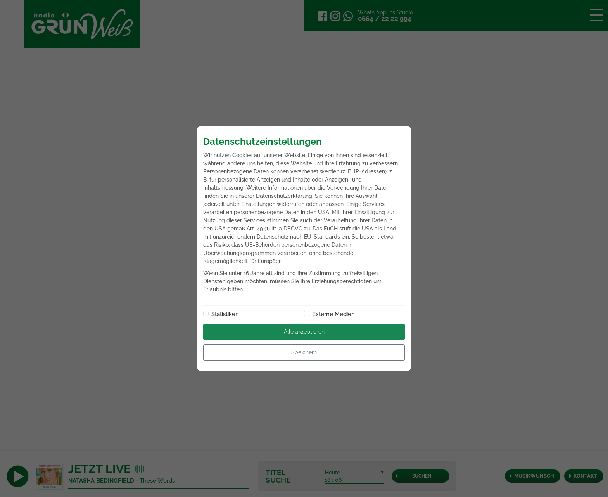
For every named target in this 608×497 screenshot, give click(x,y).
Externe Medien (333, 314)
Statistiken (225, 314)
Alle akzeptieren (304, 332)
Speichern (304, 352)
